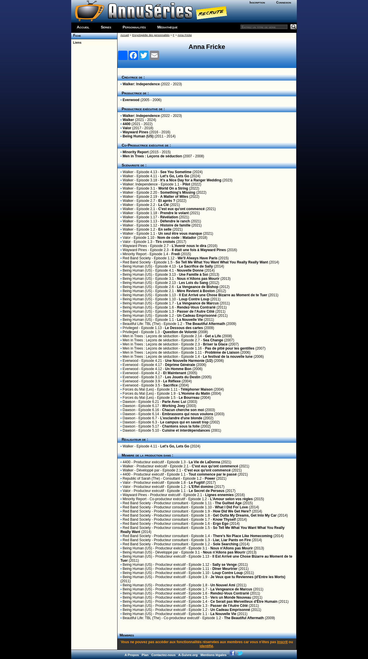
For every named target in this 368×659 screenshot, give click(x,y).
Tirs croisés (165, 242)
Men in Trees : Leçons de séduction (152, 156)
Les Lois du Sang (193, 283)
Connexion (283, 2)
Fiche (76, 35)
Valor (127, 128)
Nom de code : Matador (176, 238)
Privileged (130, 328)
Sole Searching (225, 544)
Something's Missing (177, 192)
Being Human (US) (138, 136)
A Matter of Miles (174, 197)
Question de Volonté (180, 332)
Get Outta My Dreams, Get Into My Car (245, 515)
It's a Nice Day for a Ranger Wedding (191, 180)
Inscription (257, 2)
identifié (206, 646)
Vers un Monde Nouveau (230, 597)
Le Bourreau (189, 398)
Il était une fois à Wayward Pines (199, 250)
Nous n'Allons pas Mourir (198, 279)
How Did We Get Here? (232, 511)
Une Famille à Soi (193, 275)
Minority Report (136, 152)
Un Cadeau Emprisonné (197, 316)
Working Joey (173, 406)
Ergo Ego (221, 524)
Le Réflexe (172, 381)
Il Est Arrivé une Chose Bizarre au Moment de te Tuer (223, 295)
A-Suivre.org (187, 655)
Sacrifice (170, 385)
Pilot (186, 184)
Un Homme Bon (178, 369)
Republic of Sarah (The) (141, 478)
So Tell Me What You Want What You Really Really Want (222, 262)
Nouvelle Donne (191, 270)
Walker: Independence (141, 84)
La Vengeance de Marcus (198, 303)
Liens (76, 42)
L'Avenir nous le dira (189, 246)
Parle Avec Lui (174, 402)
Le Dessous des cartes (184, 328)
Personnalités (134, 27)
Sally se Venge (224, 565)
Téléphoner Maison (197, 389)
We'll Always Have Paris (197, 258)
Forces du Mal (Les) (138, 389)
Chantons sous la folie (181, 426)
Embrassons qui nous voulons (187, 414)
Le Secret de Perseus (206, 491)
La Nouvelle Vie (190, 320)
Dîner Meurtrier (225, 569)
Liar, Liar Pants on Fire (232, 540)
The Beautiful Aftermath (205, 324)
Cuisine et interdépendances (186, 430)
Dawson (129, 402)
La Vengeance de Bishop (197, 287)
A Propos (132, 655)
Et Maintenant (174, 373)
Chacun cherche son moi (183, 410)
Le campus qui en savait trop (184, 422)
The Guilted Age (228, 503)
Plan (145, 655)
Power (210, 478)
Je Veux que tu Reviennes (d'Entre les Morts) (247, 577)
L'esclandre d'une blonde (181, 418)
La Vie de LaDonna (204, 462)
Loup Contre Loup (194, 299)
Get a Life (213, 336)
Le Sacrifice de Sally (196, 266)
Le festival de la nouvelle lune (228, 357)
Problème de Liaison (222, 352)
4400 (127, 124)
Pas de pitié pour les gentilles (229, 348)
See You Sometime (176, 172)
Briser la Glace (215, 344)
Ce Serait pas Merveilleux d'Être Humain (243, 602)
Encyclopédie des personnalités (150, 35)
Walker (128, 120)
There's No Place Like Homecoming (242, 536)
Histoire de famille (175, 225)
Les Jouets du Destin (182, 377)
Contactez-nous (163, 655)
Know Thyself (224, 519)
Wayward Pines (136, 132)
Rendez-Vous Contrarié (196, 307)
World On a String (173, 188)
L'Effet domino (201, 487)
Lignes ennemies (219, 495)
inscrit (282, 642)
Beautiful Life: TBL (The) (142, 324)
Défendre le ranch (175, 221)
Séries (106, 27)
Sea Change (213, 340)
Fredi (175, 254)
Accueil (83, 27)
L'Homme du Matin (194, 393)
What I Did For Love (231, 507)
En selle (164, 229)
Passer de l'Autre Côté (195, 311)
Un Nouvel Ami (222, 585)
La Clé (163, 205)
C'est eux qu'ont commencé (181, 209)
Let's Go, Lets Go (174, 176)
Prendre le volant (174, 213)
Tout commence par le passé (213, 474)
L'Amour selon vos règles (231, 499)
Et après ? (166, 201)
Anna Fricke (185, 35)
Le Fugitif (197, 483)
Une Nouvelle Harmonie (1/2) (189, 361)
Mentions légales (213, 655)
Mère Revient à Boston (196, 291)
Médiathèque (167, 27)
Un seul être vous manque (180, 233)
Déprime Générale (180, 365)
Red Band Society (137, 258)
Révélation (169, 217)
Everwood (131, 100)
